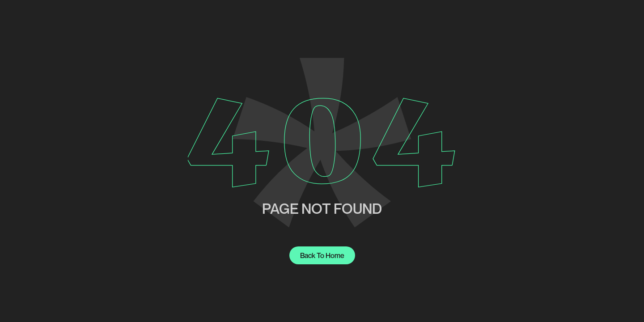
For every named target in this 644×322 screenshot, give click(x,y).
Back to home (322, 255)
